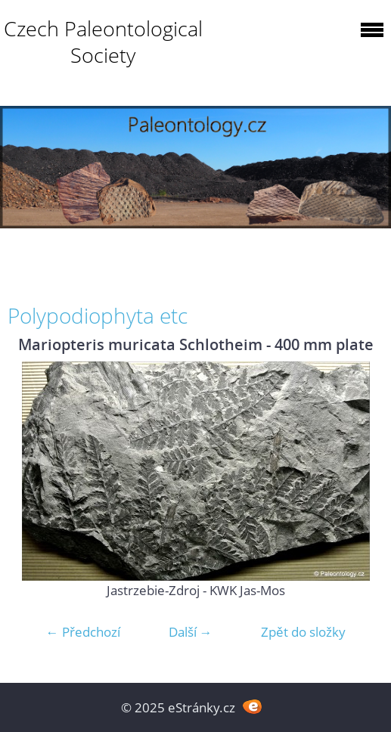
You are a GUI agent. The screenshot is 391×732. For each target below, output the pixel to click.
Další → (191, 631)
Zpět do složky (303, 631)
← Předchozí (83, 631)
